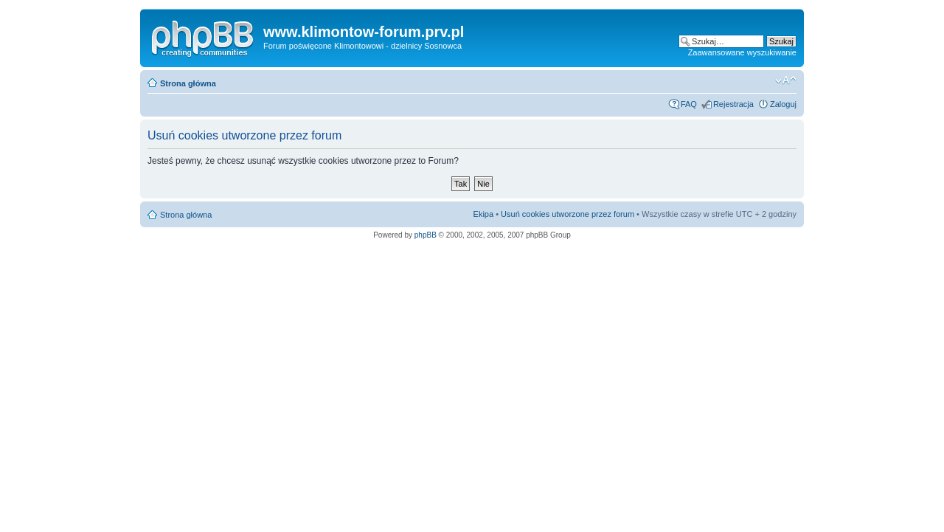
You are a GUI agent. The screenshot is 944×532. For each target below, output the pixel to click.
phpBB (425, 235)
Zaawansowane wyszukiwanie (742, 52)
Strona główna (188, 83)
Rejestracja (733, 104)
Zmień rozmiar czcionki (785, 80)
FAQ (689, 104)
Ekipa (483, 214)
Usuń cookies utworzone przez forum (567, 214)
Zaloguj (783, 104)
